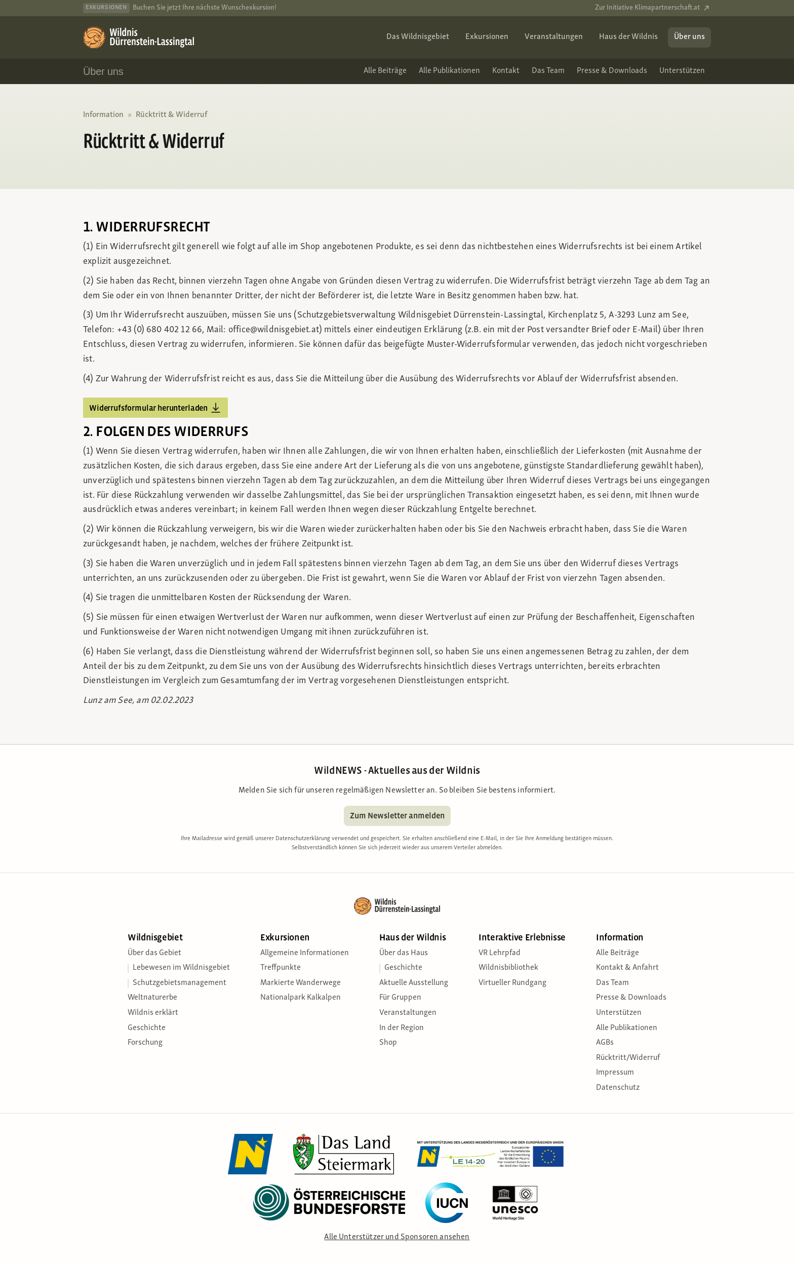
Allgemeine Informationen (304, 953)
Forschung (145, 1043)
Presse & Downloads (631, 998)
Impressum (615, 1073)
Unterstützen (619, 1013)
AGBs (605, 1043)
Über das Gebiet (154, 953)
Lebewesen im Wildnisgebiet (181, 968)
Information (103, 115)
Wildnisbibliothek (508, 968)
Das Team (612, 983)
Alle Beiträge (617, 953)
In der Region (401, 1028)
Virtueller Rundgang (512, 983)
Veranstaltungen (407, 1013)
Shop (388, 1043)
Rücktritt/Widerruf (628, 1058)
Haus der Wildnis (412, 937)
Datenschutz (618, 1088)
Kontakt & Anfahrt (627, 968)
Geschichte (147, 1028)
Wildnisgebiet (155, 937)
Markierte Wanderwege (300, 983)
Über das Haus (403, 953)
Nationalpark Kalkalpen (300, 998)
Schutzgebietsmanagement (179, 983)
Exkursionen (285, 937)
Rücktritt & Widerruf (171, 115)
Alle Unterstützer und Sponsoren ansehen (396, 1237)
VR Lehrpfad (500, 953)
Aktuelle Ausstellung (413, 983)
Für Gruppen (400, 998)
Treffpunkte (280, 968)
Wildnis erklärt (153, 1013)
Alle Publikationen (626, 1028)
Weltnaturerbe (152, 998)
